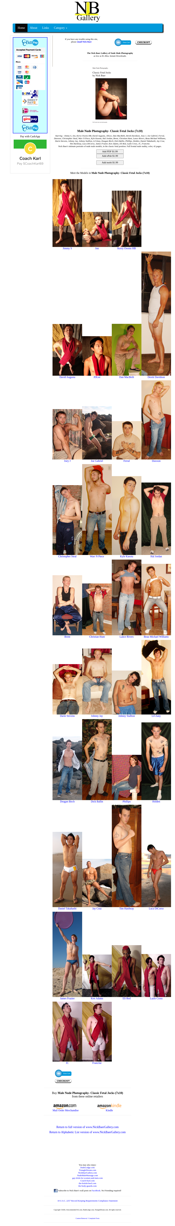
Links (45, 27)
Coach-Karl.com (87, 1180)
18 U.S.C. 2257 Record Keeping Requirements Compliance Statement (87, 1200)
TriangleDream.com (87, 1170)
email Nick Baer (84, 41)
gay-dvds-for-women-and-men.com (87, 1178)
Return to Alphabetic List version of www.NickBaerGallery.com (87, 1132)
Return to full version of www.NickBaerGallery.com (87, 1127)
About (33, 27)
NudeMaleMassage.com (87, 1175)
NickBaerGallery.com (87, 1173)
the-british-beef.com (87, 1183)
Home (21, 27)
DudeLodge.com (87, 1167)
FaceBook (96, 1190)
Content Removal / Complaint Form (87, 1218)
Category (60, 27)
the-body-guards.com (87, 1186)
